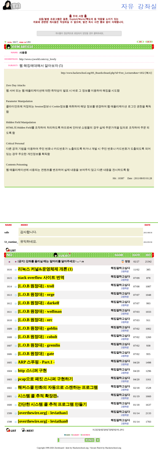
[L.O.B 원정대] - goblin (38, 328)
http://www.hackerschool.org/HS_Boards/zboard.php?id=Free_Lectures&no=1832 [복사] (106, 72)
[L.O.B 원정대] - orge (36, 294)
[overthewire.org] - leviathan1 (43, 413)
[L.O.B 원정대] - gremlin (39, 345)
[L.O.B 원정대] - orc (35, 320)
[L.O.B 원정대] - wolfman (40, 311)
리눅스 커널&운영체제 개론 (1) (45, 269)
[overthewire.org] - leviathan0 (43, 421)
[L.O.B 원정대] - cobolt (37, 336)
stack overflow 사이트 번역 (41, 277)
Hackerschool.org (80, 448)
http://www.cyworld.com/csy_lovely (37, 59)
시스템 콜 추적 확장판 (37, 396)
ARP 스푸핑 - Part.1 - (36, 362)
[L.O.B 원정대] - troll (36, 286)
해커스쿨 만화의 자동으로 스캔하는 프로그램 (58, 387)
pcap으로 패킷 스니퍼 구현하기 (45, 379)
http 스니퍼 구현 (32, 370)
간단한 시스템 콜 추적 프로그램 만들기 (52, 404)
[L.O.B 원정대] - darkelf (38, 303)
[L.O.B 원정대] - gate (36, 353)
